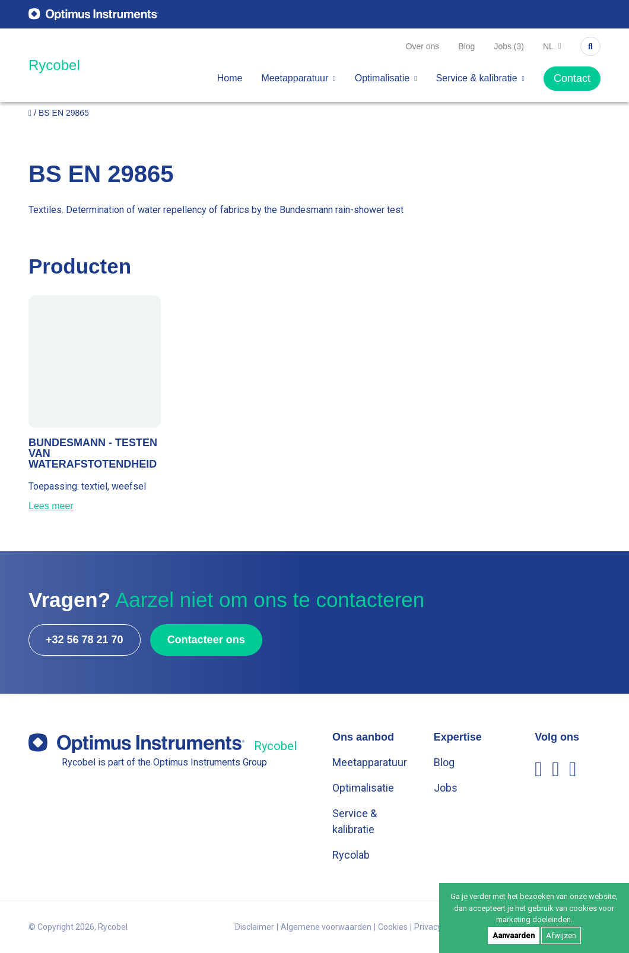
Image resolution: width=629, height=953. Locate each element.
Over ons (423, 46)
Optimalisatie (386, 78)
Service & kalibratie (480, 78)
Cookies (393, 927)
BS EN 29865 (64, 112)
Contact (572, 78)
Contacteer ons (206, 640)
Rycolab (351, 855)
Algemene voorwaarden (326, 927)
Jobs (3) (509, 46)
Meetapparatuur (298, 78)
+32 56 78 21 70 (84, 640)
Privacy (427, 927)
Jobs (446, 788)
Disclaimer (254, 927)
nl (552, 46)
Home (230, 78)
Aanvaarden (514, 935)
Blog (466, 46)
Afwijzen (561, 935)
